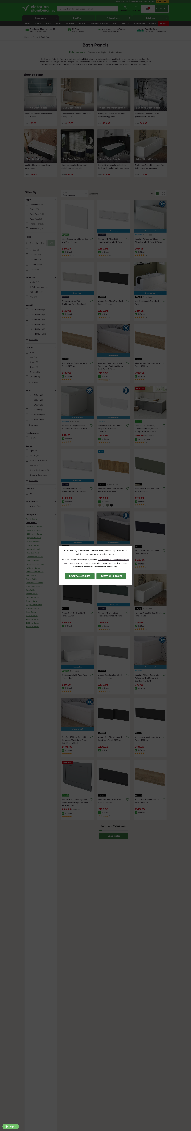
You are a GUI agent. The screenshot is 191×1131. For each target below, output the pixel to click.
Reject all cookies (79, 576)
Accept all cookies (111, 576)
